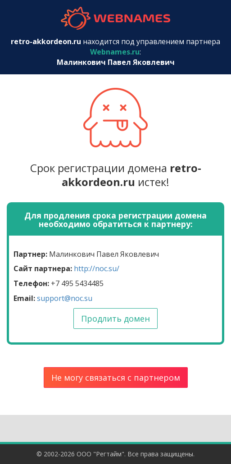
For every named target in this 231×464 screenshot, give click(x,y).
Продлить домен (115, 318)
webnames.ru (115, 18)
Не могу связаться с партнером (115, 377)
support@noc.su (64, 298)
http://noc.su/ (96, 268)
